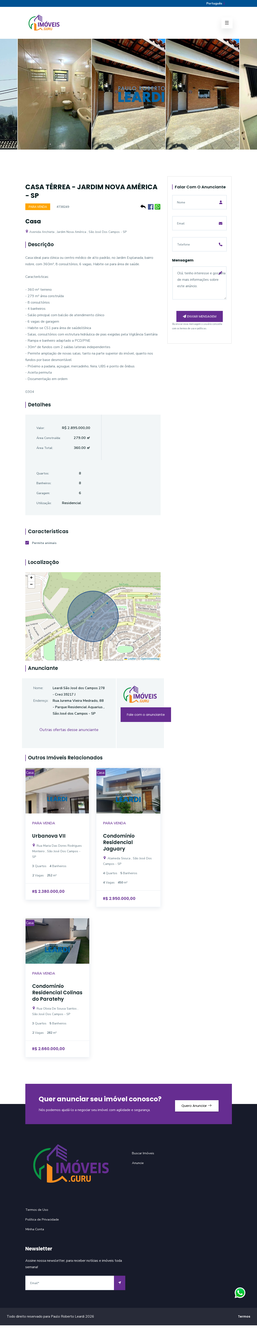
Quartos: (42, 476)
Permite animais (40, 546)
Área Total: (44, 451)
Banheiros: (43, 486)
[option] (128, 99)
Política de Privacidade (43, 1222)
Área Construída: (48, 441)
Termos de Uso (37, 1212)
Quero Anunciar (193, 1106)
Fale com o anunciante (146, 717)
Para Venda (38, 209)
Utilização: (44, 506)
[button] (31, 580)
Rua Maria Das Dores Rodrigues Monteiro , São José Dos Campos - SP (57, 854)
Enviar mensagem (199, 322)
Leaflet (130, 661)
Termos (244, 1319)
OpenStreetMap (150, 661)
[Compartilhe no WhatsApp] (157, 208)
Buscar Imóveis (143, 1156)
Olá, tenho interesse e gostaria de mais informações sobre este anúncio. (199, 285)
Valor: (40, 431)
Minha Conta (34, 1231)
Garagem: (43, 496)
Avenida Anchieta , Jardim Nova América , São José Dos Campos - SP (76, 234)
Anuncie (138, 1165)
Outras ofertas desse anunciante (69, 732)
